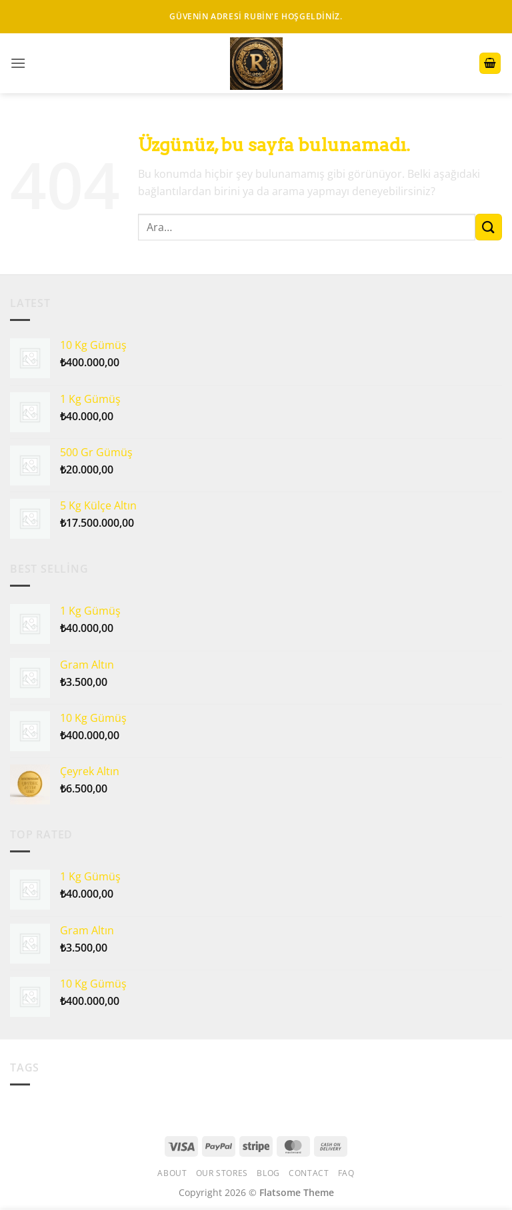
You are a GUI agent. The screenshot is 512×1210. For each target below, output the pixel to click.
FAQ (346, 1173)
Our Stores (222, 1173)
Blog (268, 1173)
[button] (18, 63)
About (172, 1173)
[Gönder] (488, 227)
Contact (309, 1173)
